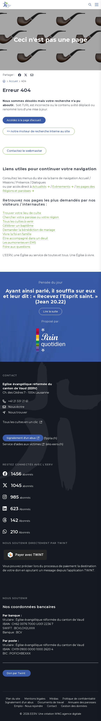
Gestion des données (74, 706)
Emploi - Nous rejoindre (28, 706)
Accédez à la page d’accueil (24, 120)
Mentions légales (34, 698)
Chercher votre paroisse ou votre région (31, 217)
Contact (52, 706)
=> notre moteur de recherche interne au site (38, 131)
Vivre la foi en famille (17, 234)
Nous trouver (17, 412)
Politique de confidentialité (78, 698)
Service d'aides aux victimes (22, 444)
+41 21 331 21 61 (18, 401)
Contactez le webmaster (24, 150)
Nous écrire (16, 406)
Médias (53, 698)
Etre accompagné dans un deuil (26, 238)
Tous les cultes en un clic (21, 422)
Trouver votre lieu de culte (22, 213)
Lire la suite (50, 311)
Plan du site (13, 698)
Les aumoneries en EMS (19, 242)
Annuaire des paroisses (82, 702)
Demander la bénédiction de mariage (29, 230)
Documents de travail (51, 702)
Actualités (39, 186)
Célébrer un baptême (18, 225)
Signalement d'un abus (21, 438)
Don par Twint (17, 673)
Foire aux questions (17, 246)
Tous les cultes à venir (18, 221)
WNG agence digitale (68, 713)
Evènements (61, 186)
